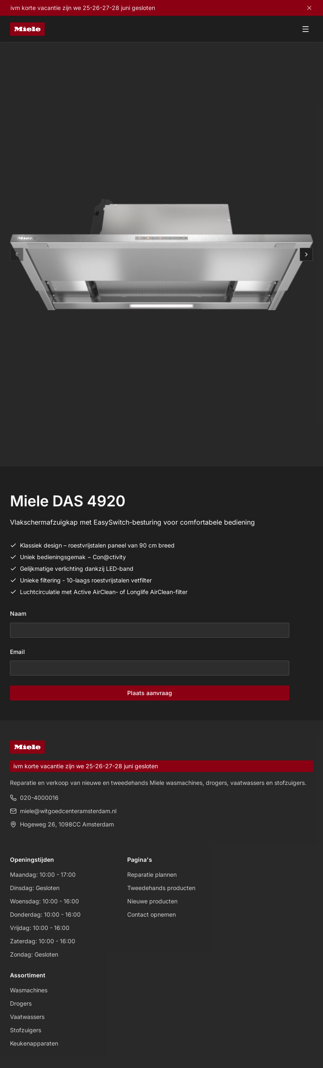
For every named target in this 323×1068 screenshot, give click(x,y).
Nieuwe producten (152, 901)
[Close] (309, 8)
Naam (18, 613)
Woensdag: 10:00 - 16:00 (44, 901)
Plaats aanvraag (149, 692)
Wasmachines (28, 990)
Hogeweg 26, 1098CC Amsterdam (62, 824)
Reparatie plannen (152, 874)
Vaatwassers (27, 1016)
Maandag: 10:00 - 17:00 (43, 874)
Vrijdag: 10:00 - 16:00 (39, 927)
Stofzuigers (25, 1029)
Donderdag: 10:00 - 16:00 (45, 914)
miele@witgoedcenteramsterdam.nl (63, 810)
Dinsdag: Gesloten (34, 887)
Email (17, 651)
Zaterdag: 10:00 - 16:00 (42, 941)
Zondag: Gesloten (34, 954)
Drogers (21, 1003)
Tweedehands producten (161, 887)
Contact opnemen (151, 914)
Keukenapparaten (34, 1043)
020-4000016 (34, 797)
